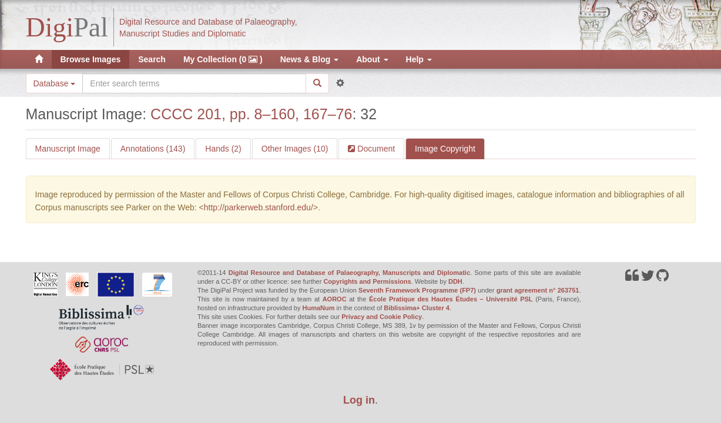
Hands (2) (223, 148)
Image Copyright (445, 148)
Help (419, 59)
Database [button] (54, 83)
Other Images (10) (294, 148)
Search (152, 59)
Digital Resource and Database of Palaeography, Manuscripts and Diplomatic (349, 272)
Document (375, 148)
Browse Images (91, 59)
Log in (359, 400)
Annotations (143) (153, 148)
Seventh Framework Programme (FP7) (417, 290)
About (372, 59)
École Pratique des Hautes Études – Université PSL (451, 299)
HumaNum (319, 307)
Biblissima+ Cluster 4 (417, 307)
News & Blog (309, 59)
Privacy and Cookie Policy (381, 316)
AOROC (335, 299)
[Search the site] (194, 83)
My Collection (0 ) (223, 59)
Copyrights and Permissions (367, 281)
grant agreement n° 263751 (538, 290)
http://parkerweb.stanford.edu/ (258, 207)
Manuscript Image (67, 148)
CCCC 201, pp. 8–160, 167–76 (251, 114)
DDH (455, 281)
